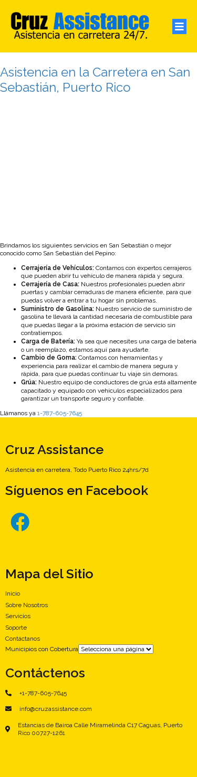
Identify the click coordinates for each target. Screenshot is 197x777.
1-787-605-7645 (59, 413)
